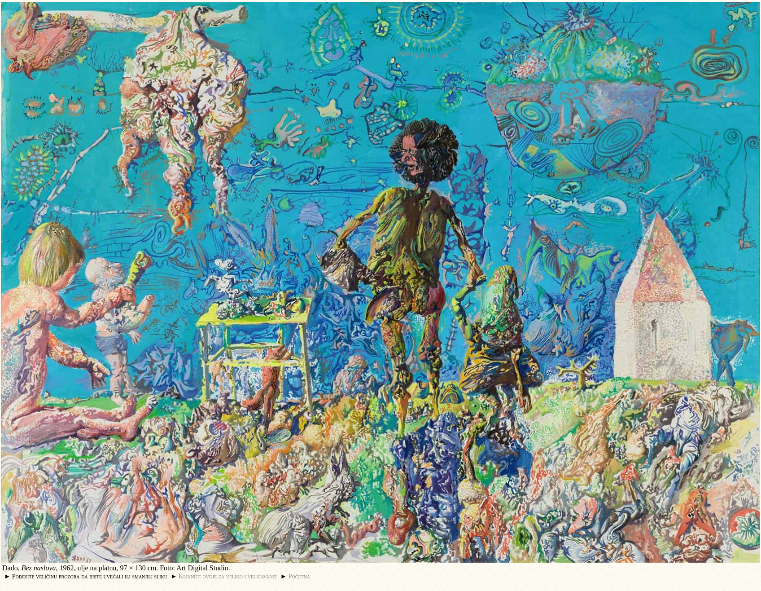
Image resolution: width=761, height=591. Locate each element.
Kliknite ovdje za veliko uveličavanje (228, 576)
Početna (300, 576)
